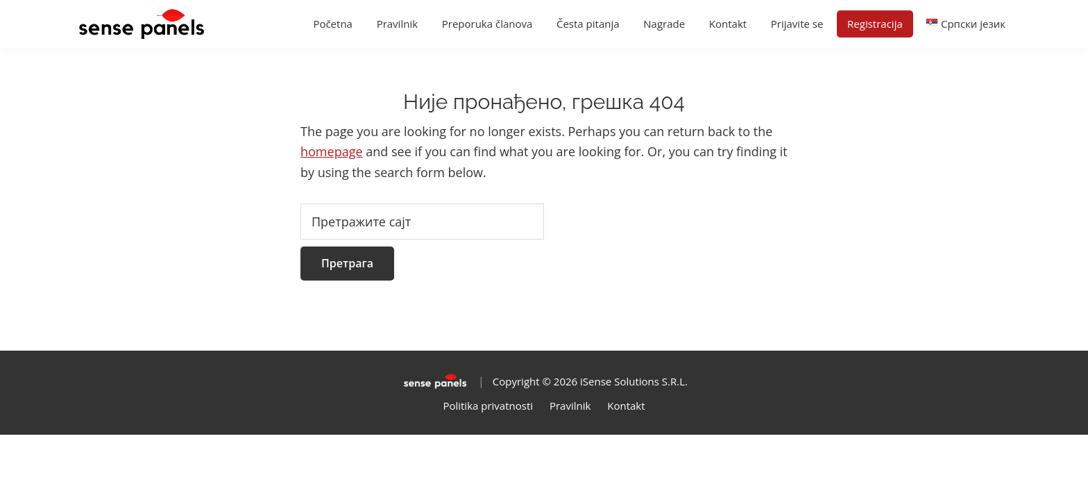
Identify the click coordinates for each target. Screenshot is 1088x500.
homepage (331, 151)
